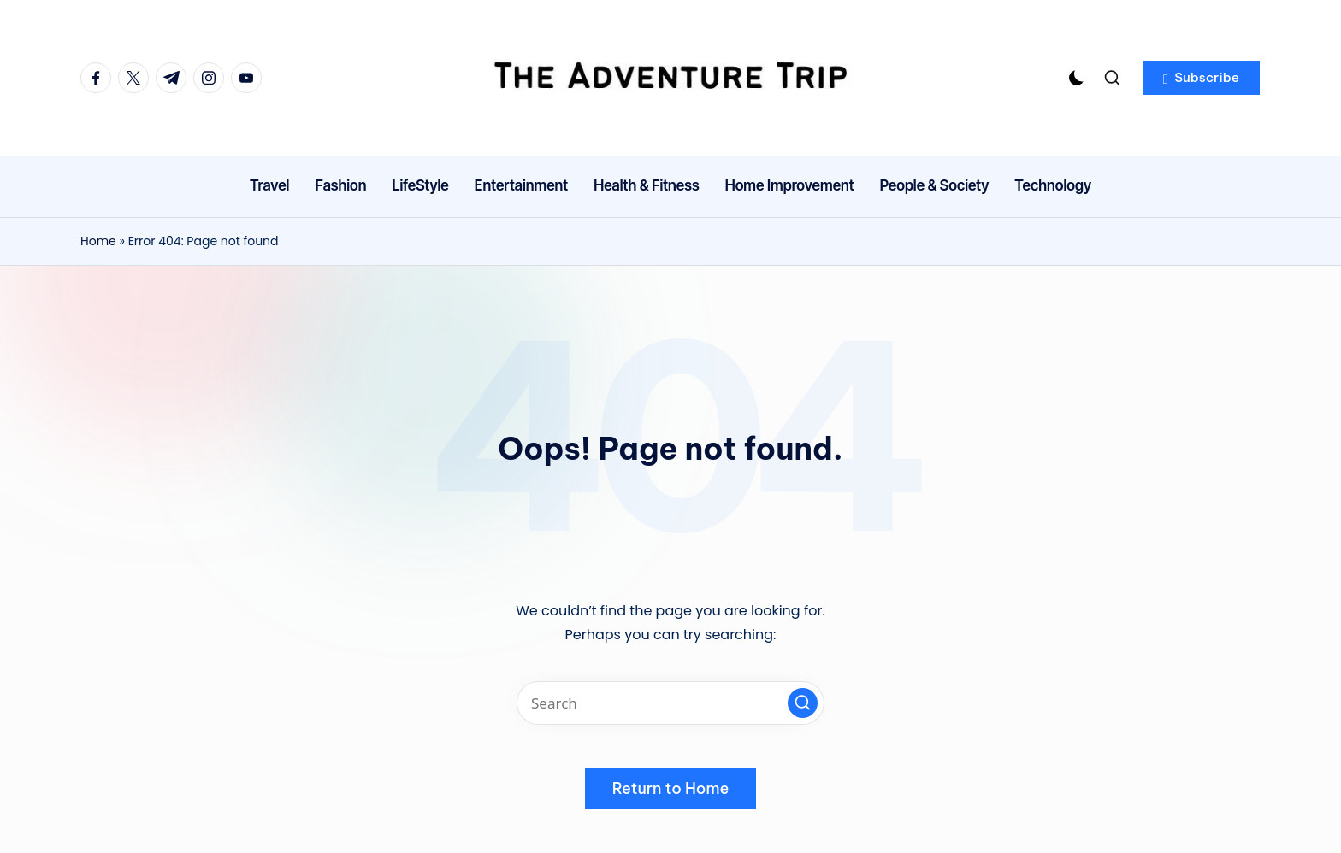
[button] (1201, 78)
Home (98, 241)
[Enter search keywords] (670, 703)
